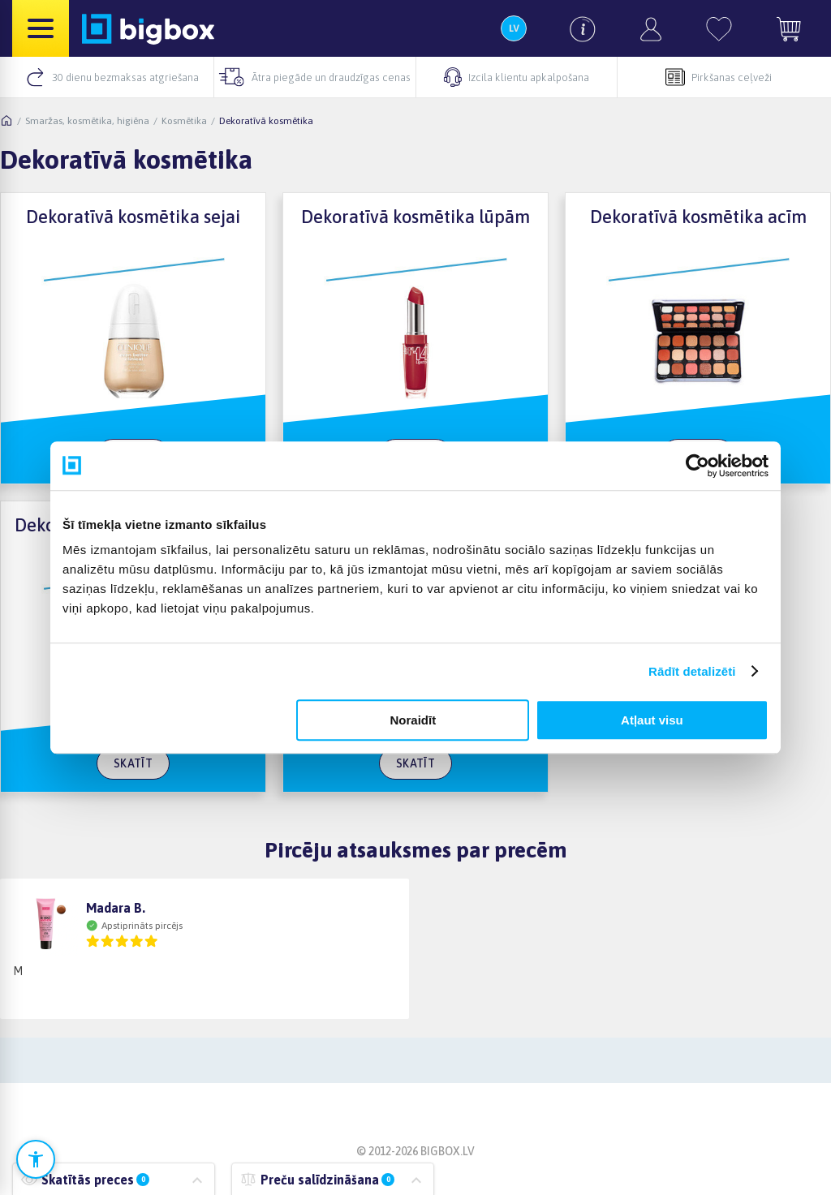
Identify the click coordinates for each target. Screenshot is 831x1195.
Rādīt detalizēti (691, 671)
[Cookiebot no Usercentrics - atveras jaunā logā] (697, 465)
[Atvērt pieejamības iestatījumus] (35, 1159)
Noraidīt (413, 720)
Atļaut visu (652, 720)
